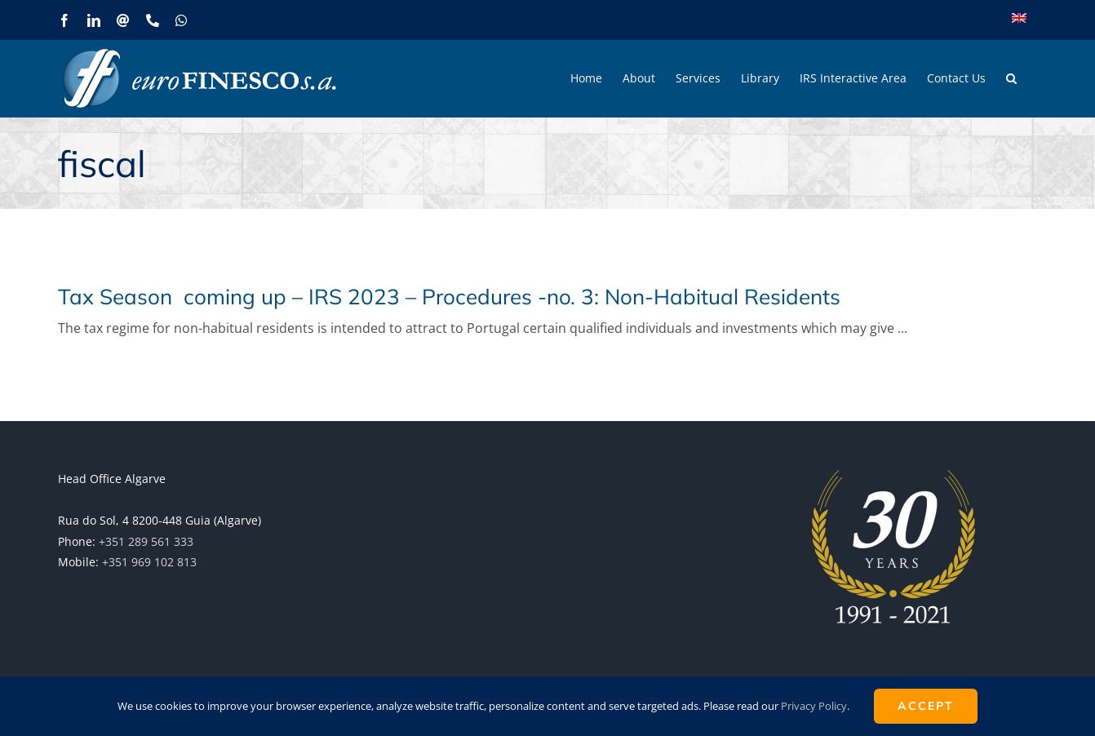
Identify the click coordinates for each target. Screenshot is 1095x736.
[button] (1011, 78)
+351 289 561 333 (146, 541)
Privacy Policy (814, 705)
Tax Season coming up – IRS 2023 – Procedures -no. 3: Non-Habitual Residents (449, 296)
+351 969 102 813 (149, 562)
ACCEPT (926, 705)
